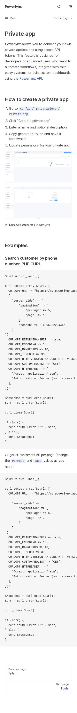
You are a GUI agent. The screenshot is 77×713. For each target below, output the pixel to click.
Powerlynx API (31, 78)
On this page (63, 18)
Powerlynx (13, 7)
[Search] (59, 6)
